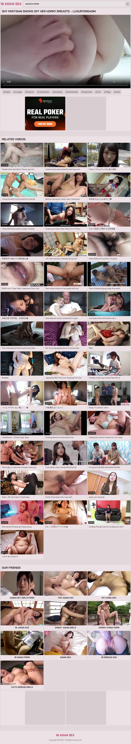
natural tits (44, 92)
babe (8, 92)
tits (99, 92)
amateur (58, 92)
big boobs (88, 92)
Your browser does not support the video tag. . (65, 51)
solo (118, 92)
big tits (31, 92)
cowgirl (19, 92)
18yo (109, 92)
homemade (73, 92)
